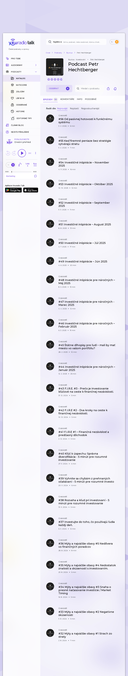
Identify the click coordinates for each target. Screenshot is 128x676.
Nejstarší (74, 108)
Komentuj (21, 176)
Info (79, 99)
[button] (21, 65)
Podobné (90, 99)
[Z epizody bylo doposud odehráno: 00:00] (7, 171)
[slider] (11, 171)
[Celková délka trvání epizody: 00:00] (35, 171)
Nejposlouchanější (90, 108)
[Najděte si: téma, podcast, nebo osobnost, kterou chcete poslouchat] (76, 42)
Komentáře (67, 99)
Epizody (50, 99)
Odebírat (59, 88)
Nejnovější (62, 108)
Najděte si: (57, 42)
